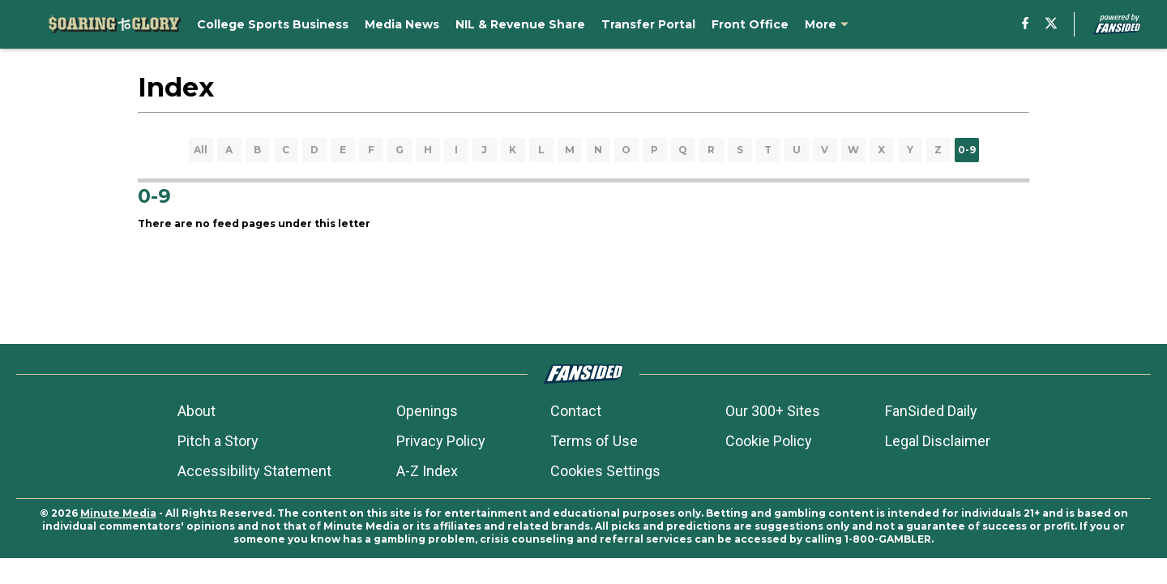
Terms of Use (594, 440)
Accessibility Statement (254, 470)
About (196, 410)
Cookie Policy (768, 440)
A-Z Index (427, 470)
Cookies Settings (605, 470)
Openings (427, 410)
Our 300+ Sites (772, 410)
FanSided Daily (931, 410)
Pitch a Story (218, 440)
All (200, 150)
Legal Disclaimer (937, 440)
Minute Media (118, 513)
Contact (575, 410)
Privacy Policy (440, 440)
